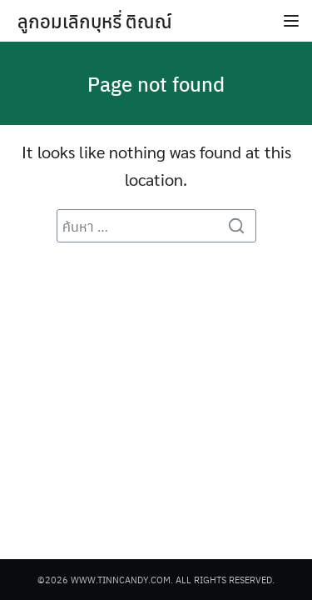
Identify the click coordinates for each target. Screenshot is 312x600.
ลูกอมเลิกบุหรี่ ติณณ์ (94, 21)
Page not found (156, 83)
